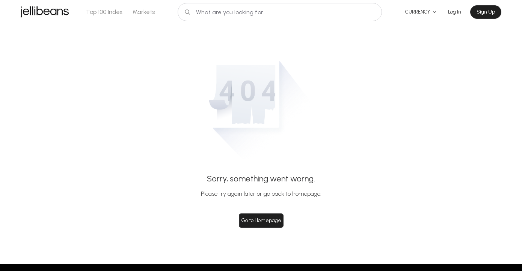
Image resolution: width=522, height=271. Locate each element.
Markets (144, 11)
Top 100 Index (104, 11)
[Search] (280, 12)
